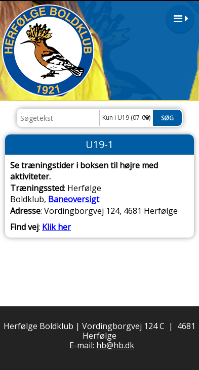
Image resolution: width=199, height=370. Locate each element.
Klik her (56, 227)
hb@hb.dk (115, 345)
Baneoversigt (73, 199)
